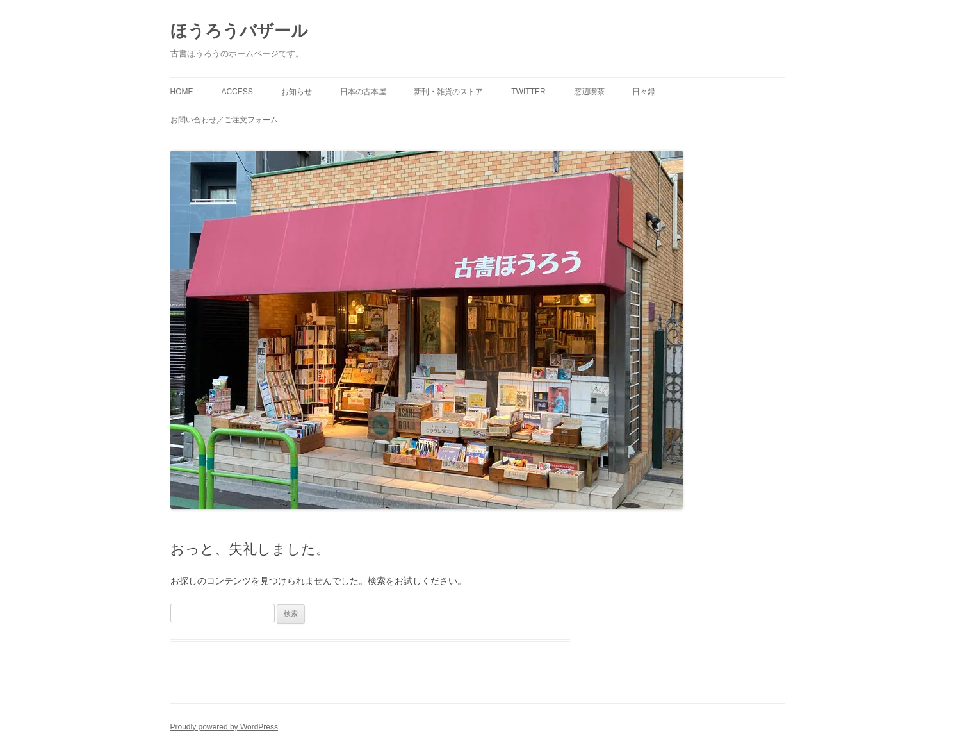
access (236, 91)
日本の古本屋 (363, 91)
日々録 (643, 91)
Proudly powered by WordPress (224, 726)
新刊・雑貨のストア (448, 91)
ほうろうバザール (239, 30)
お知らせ (296, 91)
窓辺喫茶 (589, 91)
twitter (528, 91)
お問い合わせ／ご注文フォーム (224, 119)
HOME (181, 91)
